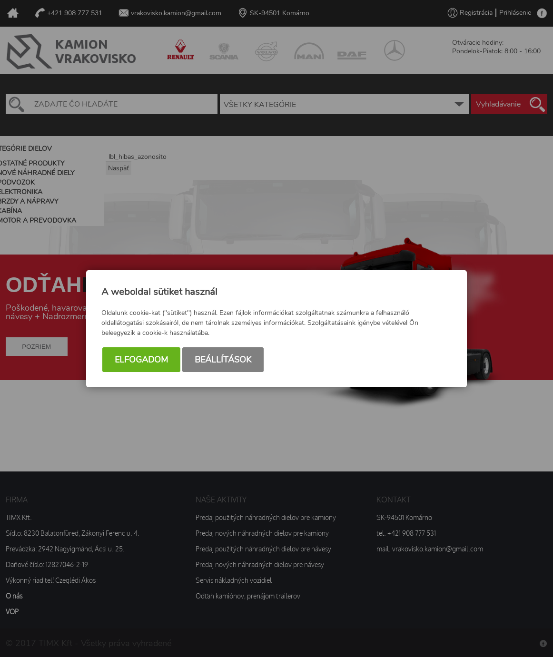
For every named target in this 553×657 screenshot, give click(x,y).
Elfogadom (141, 359)
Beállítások (223, 359)
